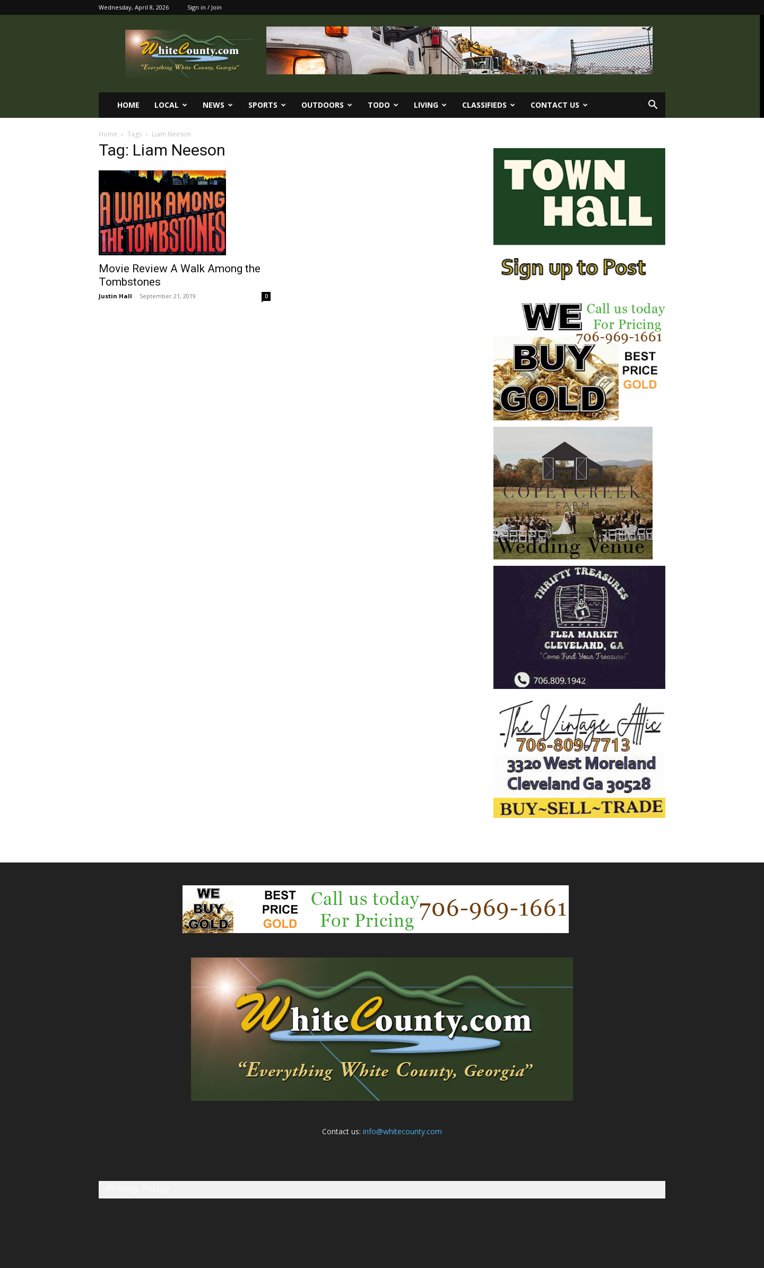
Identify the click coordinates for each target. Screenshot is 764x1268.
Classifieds (488, 105)
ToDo (383, 105)
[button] (652, 106)
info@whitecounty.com (402, 1131)
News (218, 105)
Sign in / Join (204, 7)
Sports (267, 105)
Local (170, 105)
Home (128, 105)
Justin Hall (115, 296)
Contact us (559, 105)
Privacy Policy (138, 1189)
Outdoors (326, 105)
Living (430, 105)
